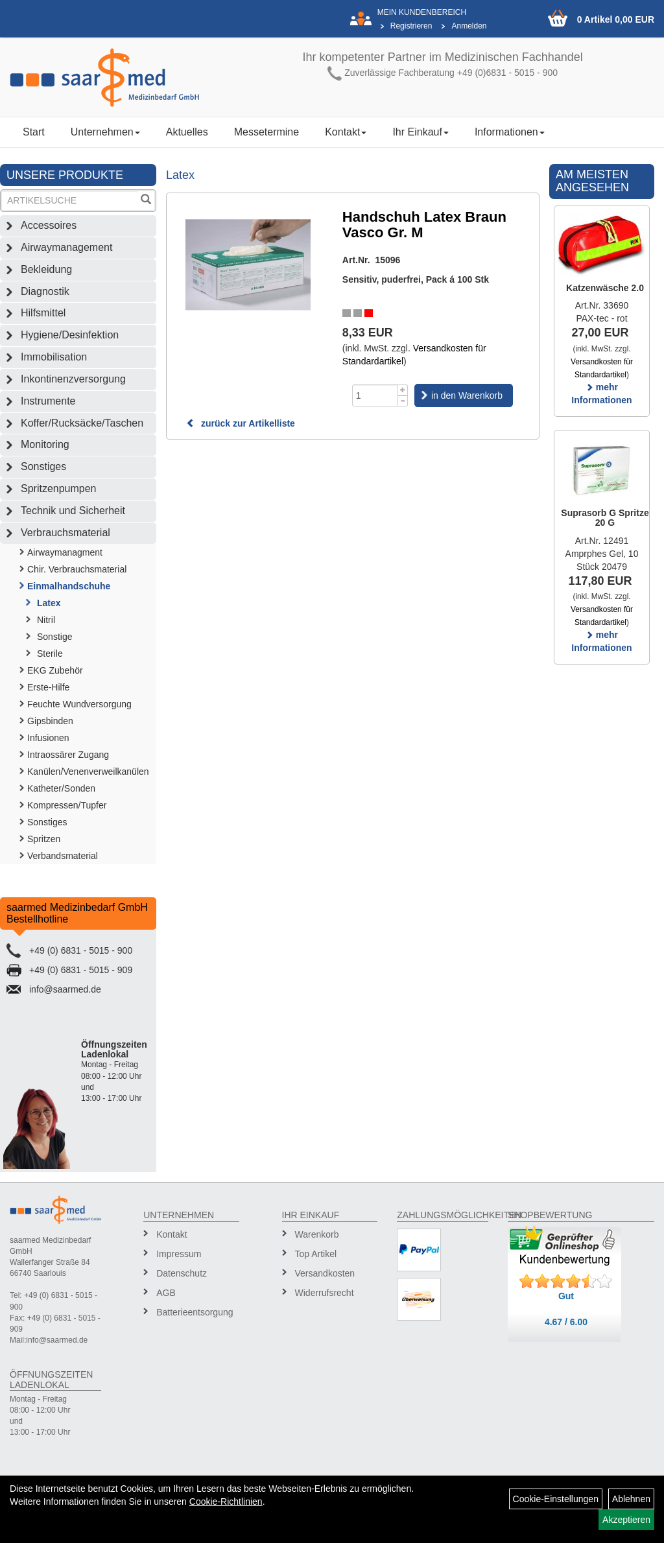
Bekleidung (46, 269)
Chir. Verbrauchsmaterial (76, 569)
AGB (166, 1293)
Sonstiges (43, 466)
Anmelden (468, 25)
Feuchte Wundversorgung (79, 704)
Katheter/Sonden (61, 788)
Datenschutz (181, 1273)
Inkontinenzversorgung (73, 378)
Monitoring (45, 444)
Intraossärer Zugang (68, 754)
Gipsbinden (50, 721)
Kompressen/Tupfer (66, 805)
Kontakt (345, 131)
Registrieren (411, 25)
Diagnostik (45, 291)
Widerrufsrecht (324, 1293)
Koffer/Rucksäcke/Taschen (82, 423)
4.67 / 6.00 (566, 1322)
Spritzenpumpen (59, 488)
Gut (566, 1296)
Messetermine (266, 131)
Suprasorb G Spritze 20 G (604, 518)
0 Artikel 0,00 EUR (615, 19)
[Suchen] (145, 200)
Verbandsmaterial (62, 856)
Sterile (50, 653)
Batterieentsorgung (193, 1312)
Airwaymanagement (66, 247)
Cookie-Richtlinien (226, 1501)
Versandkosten (325, 1273)
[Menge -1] (403, 400)
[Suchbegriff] (69, 200)
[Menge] (375, 395)
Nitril (46, 620)
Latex (49, 603)
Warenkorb (317, 1234)
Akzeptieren (626, 1519)
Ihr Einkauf (420, 131)
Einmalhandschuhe (68, 586)
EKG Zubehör (55, 670)
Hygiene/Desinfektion (70, 334)
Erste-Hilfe (48, 687)
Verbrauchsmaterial (65, 532)
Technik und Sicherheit (73, 510)
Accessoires (49, 225)
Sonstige (54, 636)
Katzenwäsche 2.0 (605, 288)
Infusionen (48, 738)
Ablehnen (631, 1499)
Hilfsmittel (43, 312)
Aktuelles (187, 131)
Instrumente (48, 400)
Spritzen (43, 839)
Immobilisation (54, 356)
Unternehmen (105, 131)
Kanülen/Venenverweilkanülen (88, 771)
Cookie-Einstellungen (556, 1499)
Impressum (178, 1254)
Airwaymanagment (64, 552)
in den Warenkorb (467, 395)
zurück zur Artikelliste (240, 423)
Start (34, 131)
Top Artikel (316, 1254)
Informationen (510, 131)
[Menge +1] (403, 389)
